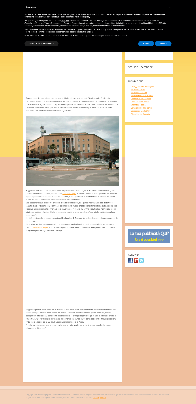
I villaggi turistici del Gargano (142, 86)
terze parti (65, 20)
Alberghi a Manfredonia (140, 114)
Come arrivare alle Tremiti (141, 108)
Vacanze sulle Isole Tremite (142, 96)
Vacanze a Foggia (138, 105)
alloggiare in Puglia (40, 227)
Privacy (103, 397)
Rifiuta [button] (146, 43)
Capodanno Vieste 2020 (141, 111)
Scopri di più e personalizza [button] (41, 43)
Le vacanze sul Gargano (141, 99)
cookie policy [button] (84, 17)
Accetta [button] (163, 43)
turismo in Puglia (69, 194)
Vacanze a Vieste (138, 89)
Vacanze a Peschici (139, 93)
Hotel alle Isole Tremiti (140, 102)
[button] (170, 7)
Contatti (96, 397)
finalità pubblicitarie (148, 23)
